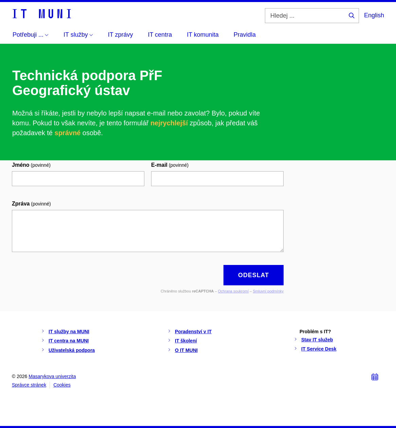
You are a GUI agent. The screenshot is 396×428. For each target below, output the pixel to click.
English (374, 15)
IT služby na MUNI (69, 331)
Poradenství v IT (193, 331)
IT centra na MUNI (69, 340)
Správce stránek (29, 385)
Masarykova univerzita (52, 376)
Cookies (62, 385)
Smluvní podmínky (268, 291)
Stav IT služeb (317, 339)
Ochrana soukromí (233, 291)
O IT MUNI (186, 350)
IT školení (186, 340)
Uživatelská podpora (72, 350)
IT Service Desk (319, 349)
